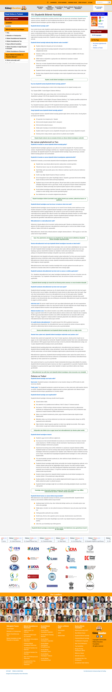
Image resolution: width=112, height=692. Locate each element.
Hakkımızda (53, 2)
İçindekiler (8, 26)
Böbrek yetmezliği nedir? (81, 647)
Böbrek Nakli (61, 652)
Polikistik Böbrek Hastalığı (82, 655)
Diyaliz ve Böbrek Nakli (68, 7)
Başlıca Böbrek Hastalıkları (78, 7)
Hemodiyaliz (61, 647)
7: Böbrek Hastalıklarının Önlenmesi (15, 51)
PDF (103, 17)
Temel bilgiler (10, 645)
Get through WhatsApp (101, 24)
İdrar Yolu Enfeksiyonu (81, 660)
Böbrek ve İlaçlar (79, 670)
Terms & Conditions (17, 688)
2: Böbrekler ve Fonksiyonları (13, 35)
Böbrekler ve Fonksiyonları (14, 648)
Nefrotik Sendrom (80, 672)
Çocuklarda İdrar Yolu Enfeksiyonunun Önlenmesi (29, 679)
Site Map (8, 688)
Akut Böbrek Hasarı (80, 650)
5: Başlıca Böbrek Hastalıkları (13, 44)
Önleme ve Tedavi (38, 376)
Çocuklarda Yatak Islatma (82, 680)
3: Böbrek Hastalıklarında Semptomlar (15, 38)
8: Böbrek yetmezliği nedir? (12, 60)
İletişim (90, 2)
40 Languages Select (99, 7)
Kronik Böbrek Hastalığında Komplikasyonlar (45, 662)
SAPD (59, 650)
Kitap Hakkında (62, 2)
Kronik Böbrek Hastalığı (59, 7)
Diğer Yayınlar (82, 2)
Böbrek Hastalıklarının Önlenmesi (50, 8)
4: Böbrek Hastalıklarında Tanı (13, 41)
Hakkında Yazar (72, 2)
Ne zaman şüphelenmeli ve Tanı (44, 142)
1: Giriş (7, 32)
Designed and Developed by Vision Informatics (17, 690)
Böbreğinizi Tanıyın (40, 7)
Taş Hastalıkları (79, 663)
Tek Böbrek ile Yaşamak (81, 658)
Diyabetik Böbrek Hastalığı (82, 652)
